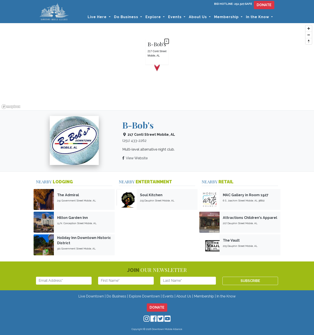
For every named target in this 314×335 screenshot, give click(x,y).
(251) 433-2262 (134, 141)
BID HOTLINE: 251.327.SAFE (233, 3)
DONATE (264, 5)
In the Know (226, 296)
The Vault (231, 240)
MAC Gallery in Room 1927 (245, 195)
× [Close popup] (166, 41)
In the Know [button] (258, 17)
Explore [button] (153, 17)
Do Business (116, 296)
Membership (204, 296)
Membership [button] (227, 17)
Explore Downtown (144, 296)
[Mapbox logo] (10, 106)
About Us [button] (198, 17)
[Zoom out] (308, 35)
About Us (183, 296)
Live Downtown (91, 296)
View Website (137, 158)
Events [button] (175, 17)
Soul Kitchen (151, 195)
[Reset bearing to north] (308, 41)
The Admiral (68, 195)
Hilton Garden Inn (72, 218)
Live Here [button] (98, 17)
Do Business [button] (126, 17)
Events (168, 296)
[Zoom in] (308, 28)
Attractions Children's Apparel (250, 218)
